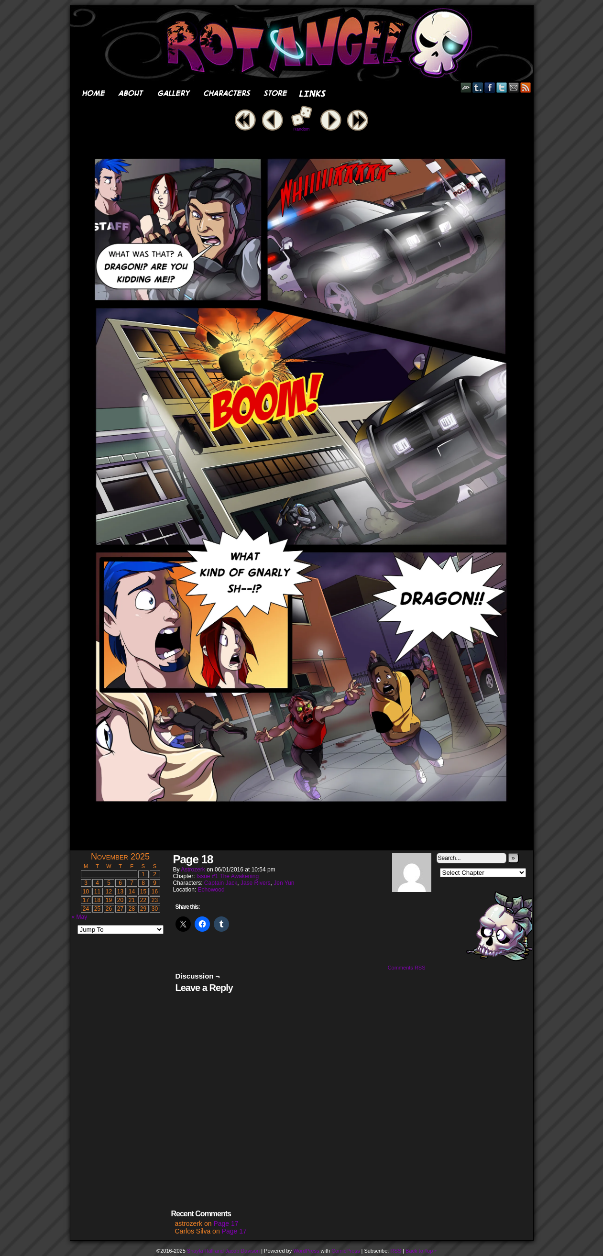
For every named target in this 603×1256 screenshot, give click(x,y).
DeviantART (466, 87)
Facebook (490, 87)
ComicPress (345, 1251)
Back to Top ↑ (421, 1251)
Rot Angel (304, 43)
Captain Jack (220, 883)
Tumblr (478, 87)
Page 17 (225, 1223)
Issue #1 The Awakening (228, 876)
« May (80, 917)
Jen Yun (284, 883)
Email (514, 87)
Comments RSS (407, 967)
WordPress (306, 1251)
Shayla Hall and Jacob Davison (223, 1251)
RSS (526, 87)
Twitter (502, 87)
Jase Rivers (256, 883)
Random (301, 129)
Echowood (211, 889)
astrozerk (193, 869)
